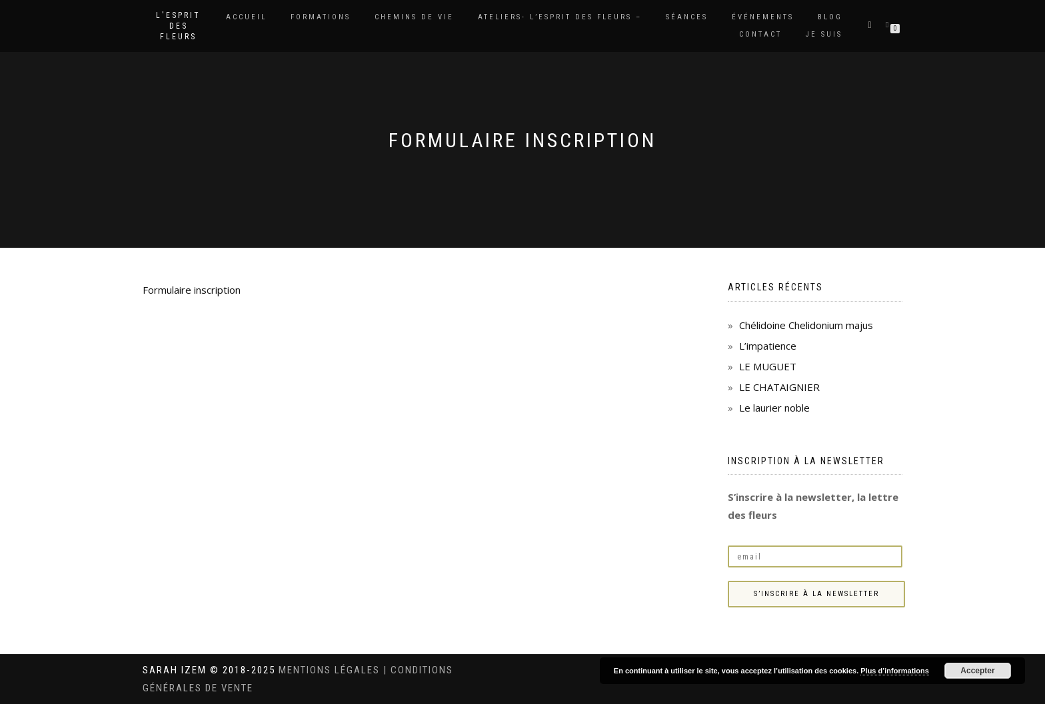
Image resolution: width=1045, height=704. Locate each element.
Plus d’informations (894, 671)
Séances (687, 17)
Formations (321, 17)
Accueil (246, 17)
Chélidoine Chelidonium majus (806, 325)
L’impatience (767, 345)
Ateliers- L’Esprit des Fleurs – (560, 17)
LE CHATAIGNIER (779, 387)
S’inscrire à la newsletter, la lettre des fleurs (813, 506)
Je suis (824, 34)
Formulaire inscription (192, 289)
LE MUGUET (767, 366)
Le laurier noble (774, 407)
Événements (763, 17)
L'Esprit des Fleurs (178, 26)
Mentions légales (331, 670)
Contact (760, 34)
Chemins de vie (414, 17)
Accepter (977, 670)
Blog (830, 17)
